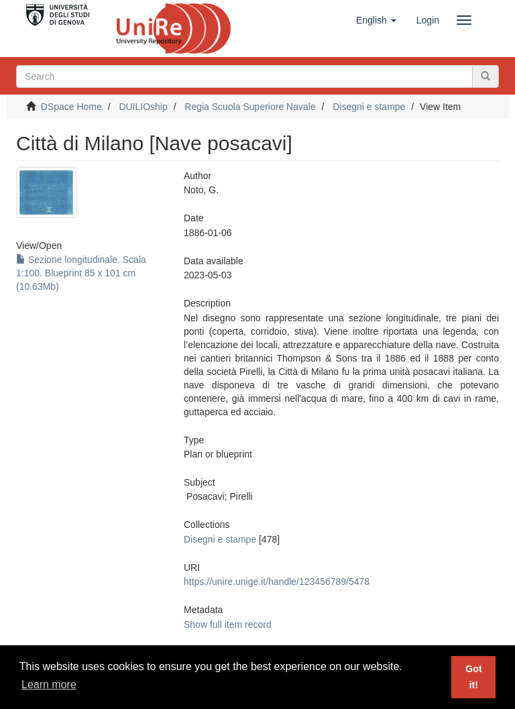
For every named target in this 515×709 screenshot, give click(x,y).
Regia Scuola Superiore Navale (249, 106)
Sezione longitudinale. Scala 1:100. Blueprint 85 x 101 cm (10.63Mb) (81, 273)
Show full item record (228, 624)
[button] (376, 20)
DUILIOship (143, 106)
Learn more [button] (48, 684)
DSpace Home (71, 106)
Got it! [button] (473, 676)
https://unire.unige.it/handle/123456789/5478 (276, 581)
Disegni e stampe (369, 106)
